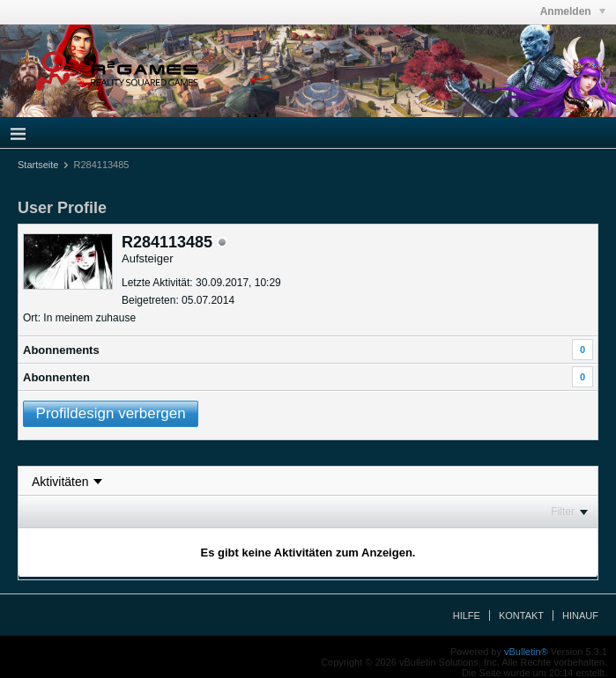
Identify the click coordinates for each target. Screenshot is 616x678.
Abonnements (61, 350)
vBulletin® (526, 651)
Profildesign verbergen (111, 413)
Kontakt (521, 615)
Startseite (38, 164)
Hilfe (466, 615)
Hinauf (580, 615)
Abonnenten (56, 377)
